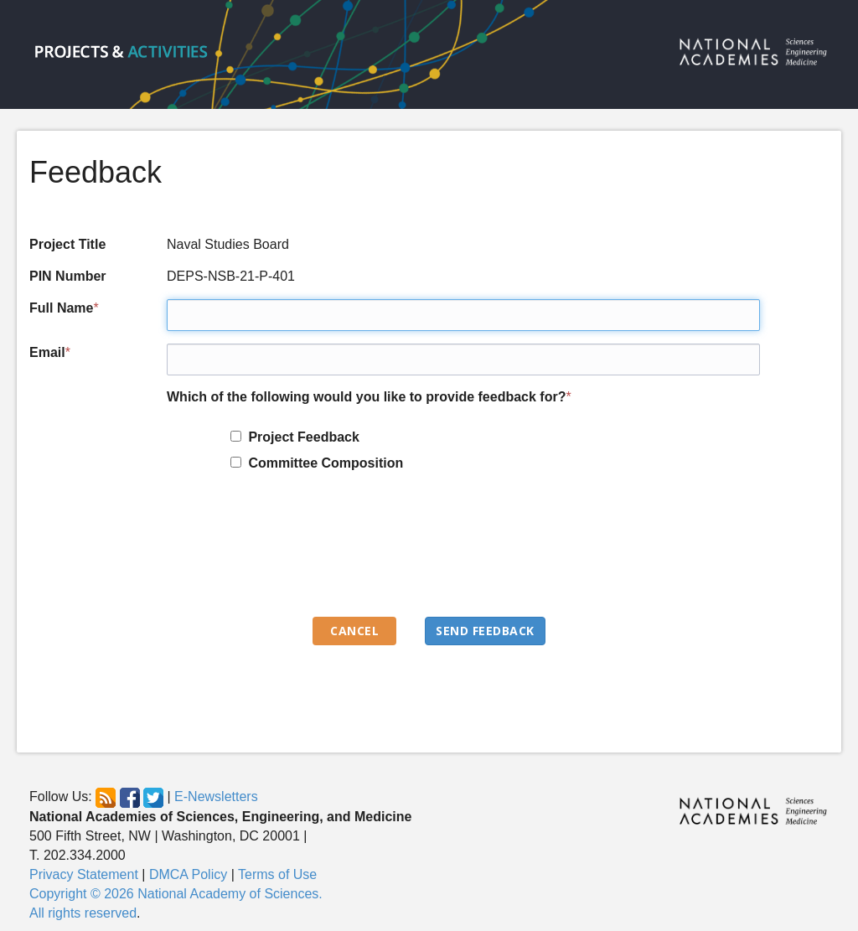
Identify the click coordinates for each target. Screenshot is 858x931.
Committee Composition (322, 463)
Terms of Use (277, 874)
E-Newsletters (216, 797)
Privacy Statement (83, 874)
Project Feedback (300, 437)
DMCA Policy (188, 874)
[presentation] (294, 552)
